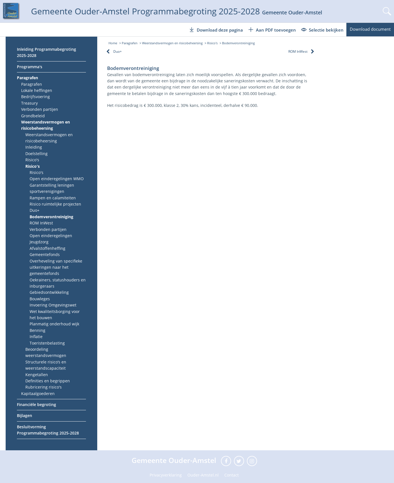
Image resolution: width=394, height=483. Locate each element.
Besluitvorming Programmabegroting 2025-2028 (48, 430)
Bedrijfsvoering (35, 96)
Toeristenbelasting (47, 343)
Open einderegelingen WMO (57, 178)
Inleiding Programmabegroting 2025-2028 (46, 52)
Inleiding (33, 147)
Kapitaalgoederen (38, 393)
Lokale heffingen (36, 90)
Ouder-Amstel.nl (203, 475)
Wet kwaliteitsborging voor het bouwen (55, 314)
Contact (231, 475)
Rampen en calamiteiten (53, 197)
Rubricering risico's (43, 387)
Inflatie (36, 336)
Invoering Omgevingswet (53, 305)
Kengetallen (36, 374)
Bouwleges (40, 298)
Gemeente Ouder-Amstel (175, 460)
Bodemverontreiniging (51, 216)
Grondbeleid (33, 115)
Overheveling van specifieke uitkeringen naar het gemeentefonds (56, 267)
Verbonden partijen (39, 109)
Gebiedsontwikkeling (49, 292)
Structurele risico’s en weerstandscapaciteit (45, 365)
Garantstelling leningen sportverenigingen (52, 188)
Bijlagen (24, 415)
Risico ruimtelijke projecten (55, 204)
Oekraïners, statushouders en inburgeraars (58, 283)
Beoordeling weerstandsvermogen (45, 352)
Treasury (29, 103)
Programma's (29, 66)
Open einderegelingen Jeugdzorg (51, 238)
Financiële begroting (36, 404)
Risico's (32, 159)
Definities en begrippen (47, 380)
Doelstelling (36, 153)
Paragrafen (27, 77)
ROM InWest (41, 223)
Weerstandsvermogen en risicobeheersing (45, 125)
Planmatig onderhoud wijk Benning (54, 327)
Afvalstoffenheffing (47, 248)
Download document (370, 29)
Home (113, 43)
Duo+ (34, 210)
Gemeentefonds (45, 254)
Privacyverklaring (166, 475)
